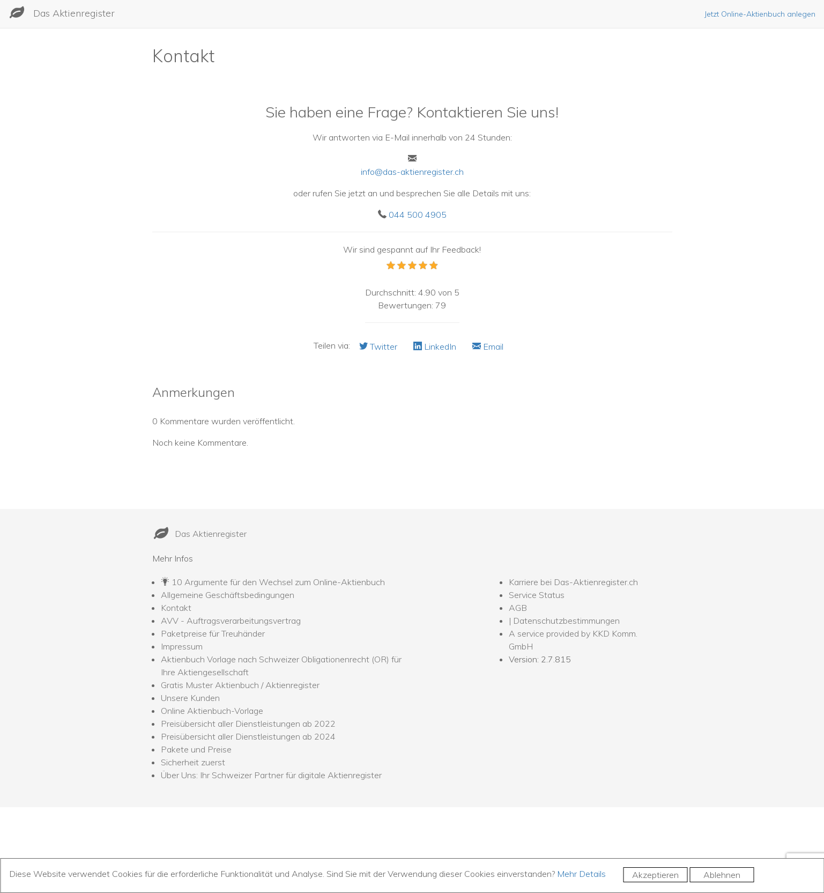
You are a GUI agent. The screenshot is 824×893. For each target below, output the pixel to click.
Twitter (378, 346)
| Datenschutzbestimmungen (564, 620)
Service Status (537, 594)
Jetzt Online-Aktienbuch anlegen (759, 14)
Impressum (182, 646)
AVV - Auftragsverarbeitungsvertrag (231, 620)
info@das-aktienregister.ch (412, 171)
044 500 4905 (418, 214)
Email (487, 346)
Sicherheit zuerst (193, 762)
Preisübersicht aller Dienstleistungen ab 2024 (248, 736)
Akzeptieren (655, 874)
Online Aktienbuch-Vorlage (212, 710)
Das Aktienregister (74, 13)
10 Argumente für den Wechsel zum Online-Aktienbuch (278, 582)
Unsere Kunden (190, 697)
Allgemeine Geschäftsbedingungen (227, 594)
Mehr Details (581, 873)
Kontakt (176, 607)
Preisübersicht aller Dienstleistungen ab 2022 (248, 723)
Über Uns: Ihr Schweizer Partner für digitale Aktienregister (271, 775)
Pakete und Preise (196, 749)
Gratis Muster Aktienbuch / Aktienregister (240, 685)
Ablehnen (721, 874)
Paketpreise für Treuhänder (213, 633)
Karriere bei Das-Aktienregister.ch (573, 582)
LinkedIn (434, 346)
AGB (518, 607)
